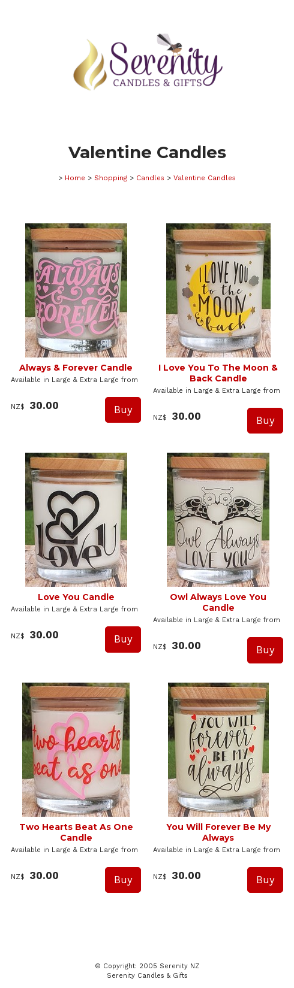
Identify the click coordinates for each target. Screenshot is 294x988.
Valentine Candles (204, 178)
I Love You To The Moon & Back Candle (218, 373)
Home (75, 178)
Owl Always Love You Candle (218, 602)
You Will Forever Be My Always (218, 832)
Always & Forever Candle (76, 367)
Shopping (110, 178)
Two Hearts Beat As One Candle (76, 832)
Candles (150, 178)
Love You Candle (76, 597)
